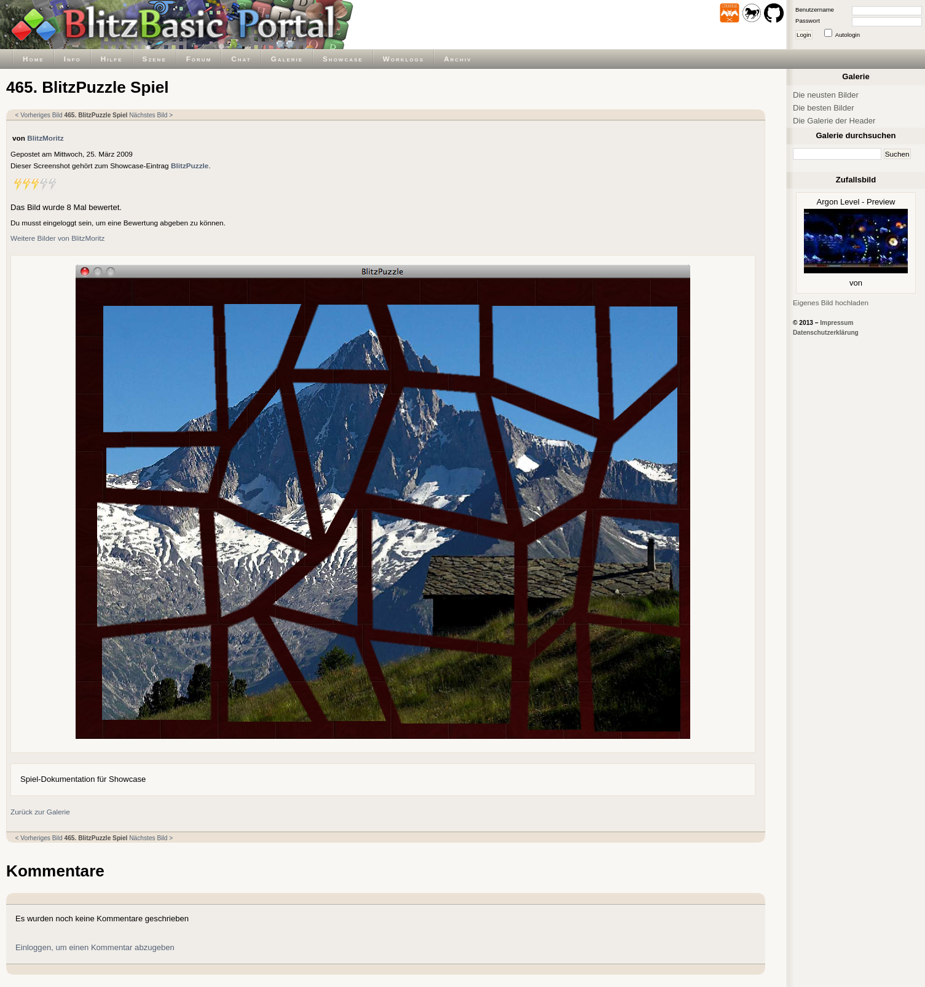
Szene (155, 59)
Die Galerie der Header (834, 120)
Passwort (807, 20)
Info (72, 59)
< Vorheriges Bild (39, 115)
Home (33, 59)
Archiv (457, 59)
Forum (199, 59)
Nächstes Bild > (151, 115)
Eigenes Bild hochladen (830, 302)
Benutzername (814, 9)
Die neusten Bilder (826, 94)
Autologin (847, 34)
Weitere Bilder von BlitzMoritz (57, 238)
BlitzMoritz (45, 138)
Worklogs (403, 59)
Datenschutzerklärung (826, 332)
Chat (241, 59)
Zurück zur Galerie (40, 812)
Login (804, 34)
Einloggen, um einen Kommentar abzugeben (95, 947)
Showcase (343, 59)
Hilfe (112, 59)
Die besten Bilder (823, 107)
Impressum (836, 322)
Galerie (287, 59)
